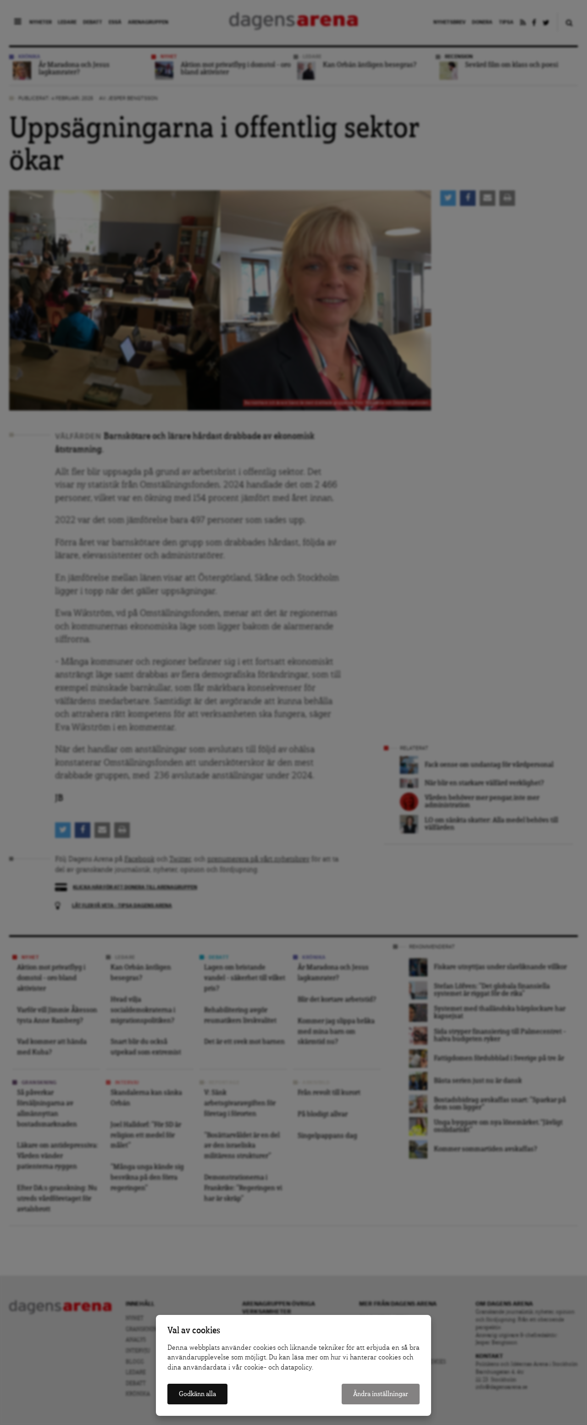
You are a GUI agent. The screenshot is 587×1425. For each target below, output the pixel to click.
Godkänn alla (197, 1394)
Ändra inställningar (380, 1394)
